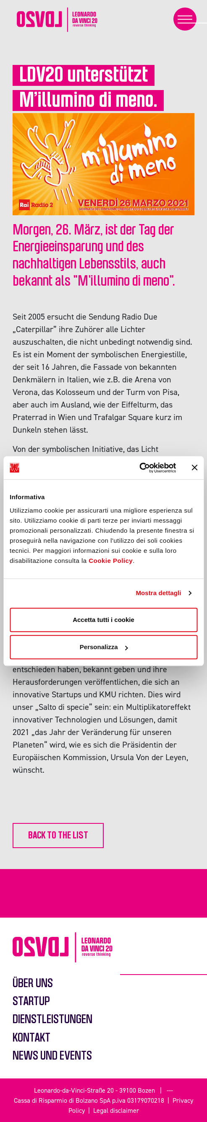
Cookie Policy (111, 560)
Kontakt (31, 1038)
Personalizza (104, 646)
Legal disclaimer (116, 1110)
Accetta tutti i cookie (103, 619)
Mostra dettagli (158, 592)
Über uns (33, 984)
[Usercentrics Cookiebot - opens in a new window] (139, 467)
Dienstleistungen (52, 1020)
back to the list (58, 836)
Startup (31, 1002)
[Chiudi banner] (194, 468)
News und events (52, 1056)
